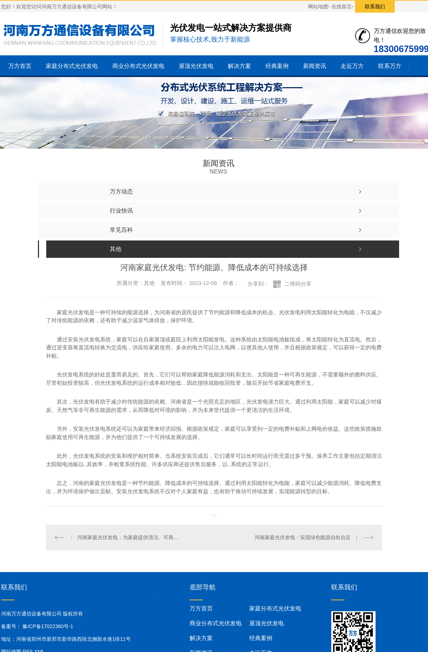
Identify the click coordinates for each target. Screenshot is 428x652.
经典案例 (277, 66)
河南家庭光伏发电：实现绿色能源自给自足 (303, 537)
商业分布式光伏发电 (138, 66)
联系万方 (389, 66)
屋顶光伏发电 (196, 66)
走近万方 (352, 66)
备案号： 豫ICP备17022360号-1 (37, 626)
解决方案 (239, 66)
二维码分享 (297, 284)
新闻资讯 (314, 66)
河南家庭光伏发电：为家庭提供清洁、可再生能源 (129, 537)
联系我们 (375, 6)
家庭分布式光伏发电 (72, 66)
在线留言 (342, 6)
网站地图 (318, 6)
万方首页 (19, 66)
